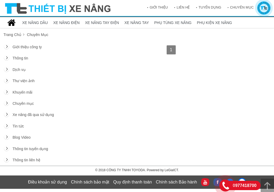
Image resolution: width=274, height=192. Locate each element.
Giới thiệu (159, 7)
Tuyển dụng (209, 7)
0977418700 (245, 185)
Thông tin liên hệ (26, 160)
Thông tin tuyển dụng (30, 149)
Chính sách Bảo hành (176, 182)
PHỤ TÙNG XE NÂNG (173, 23)
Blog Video (21, 137)
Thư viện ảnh (24, 81)
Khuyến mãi (22, 92)
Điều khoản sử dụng (47, 182)
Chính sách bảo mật (90, 182)
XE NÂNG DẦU (35, 23)
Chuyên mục (242, 7)
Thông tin (20, 58)
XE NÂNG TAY (136, 23)
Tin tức (18, 126)
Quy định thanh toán (132, 182)
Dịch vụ (19, 69)
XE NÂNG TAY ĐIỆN (102, 23)
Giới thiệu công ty (27, 47)
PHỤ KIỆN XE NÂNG (214, 23)
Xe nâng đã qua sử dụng (33, 115)
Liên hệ (183, 7)
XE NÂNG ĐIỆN (66, 23)
